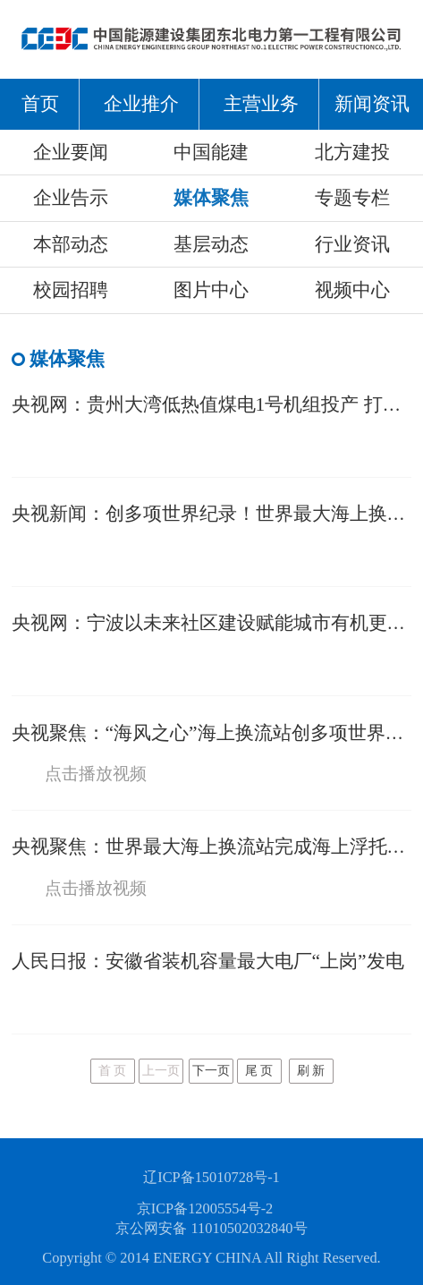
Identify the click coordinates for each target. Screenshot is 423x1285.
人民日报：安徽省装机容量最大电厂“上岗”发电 (208, 961)
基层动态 (211, 244)
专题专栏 (352, 197)
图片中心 (211, 290)
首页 (40, 104)
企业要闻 (70, 152)
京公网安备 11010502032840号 (211, 1228)
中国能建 (211, 152)
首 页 (112, 1070)
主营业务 (261, 104)
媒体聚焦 (211, 197)
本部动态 (70, 244)
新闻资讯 (372, 104)
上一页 (161, 1070)
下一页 (211, 1070)
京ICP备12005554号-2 (205, 1208)
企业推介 (141, 104)
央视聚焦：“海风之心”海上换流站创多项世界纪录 (217, 733)
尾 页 (259, 1070)
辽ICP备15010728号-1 (211, 1177)
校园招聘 (70, 290)
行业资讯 (352, 244)
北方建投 (352, 152)
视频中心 (352, 290)
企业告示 (70, 197)
